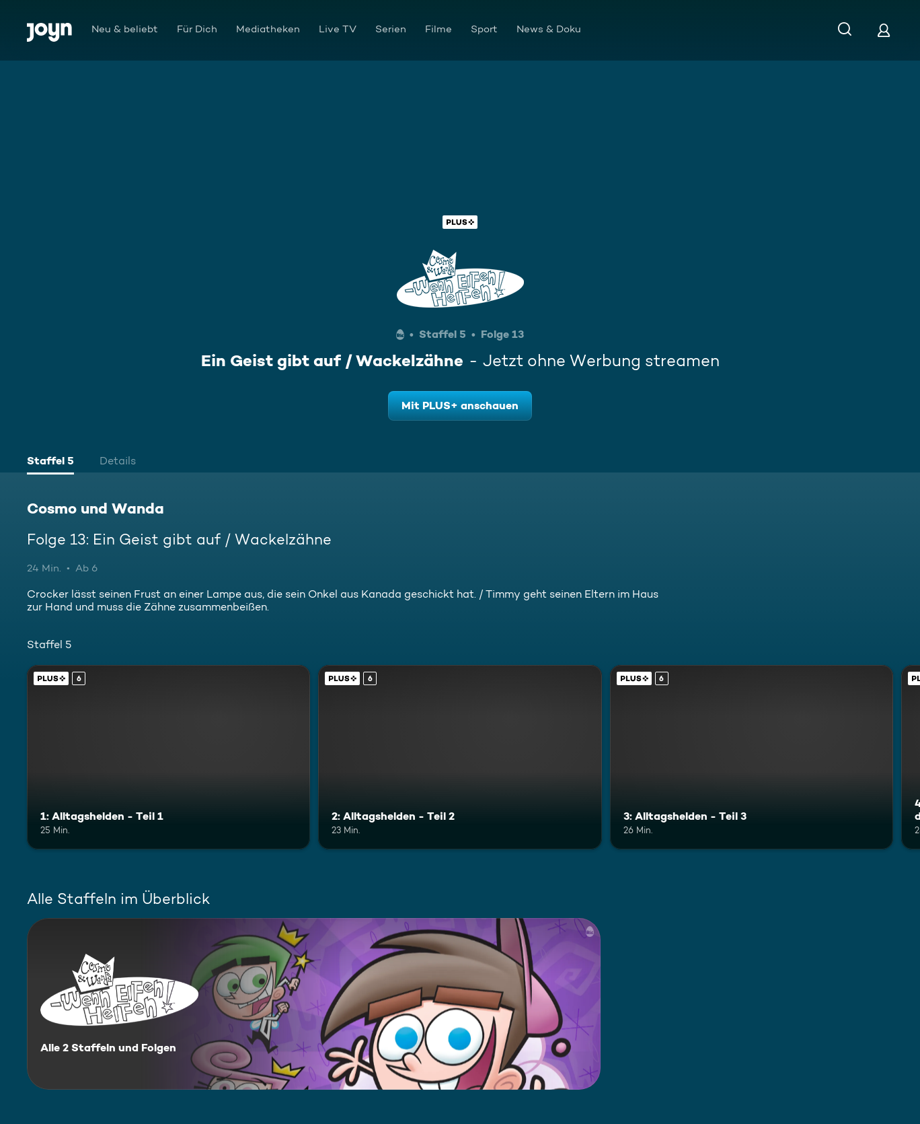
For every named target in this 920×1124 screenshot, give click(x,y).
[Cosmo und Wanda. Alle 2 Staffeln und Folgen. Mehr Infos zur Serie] (314, 1004)
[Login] (883, 30)
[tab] (50, 462)
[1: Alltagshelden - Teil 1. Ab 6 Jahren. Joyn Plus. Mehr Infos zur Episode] (168, 757)
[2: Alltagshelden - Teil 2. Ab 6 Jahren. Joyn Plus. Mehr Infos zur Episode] (459, 757)
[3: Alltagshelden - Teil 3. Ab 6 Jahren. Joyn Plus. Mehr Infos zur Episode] (751, 757)
